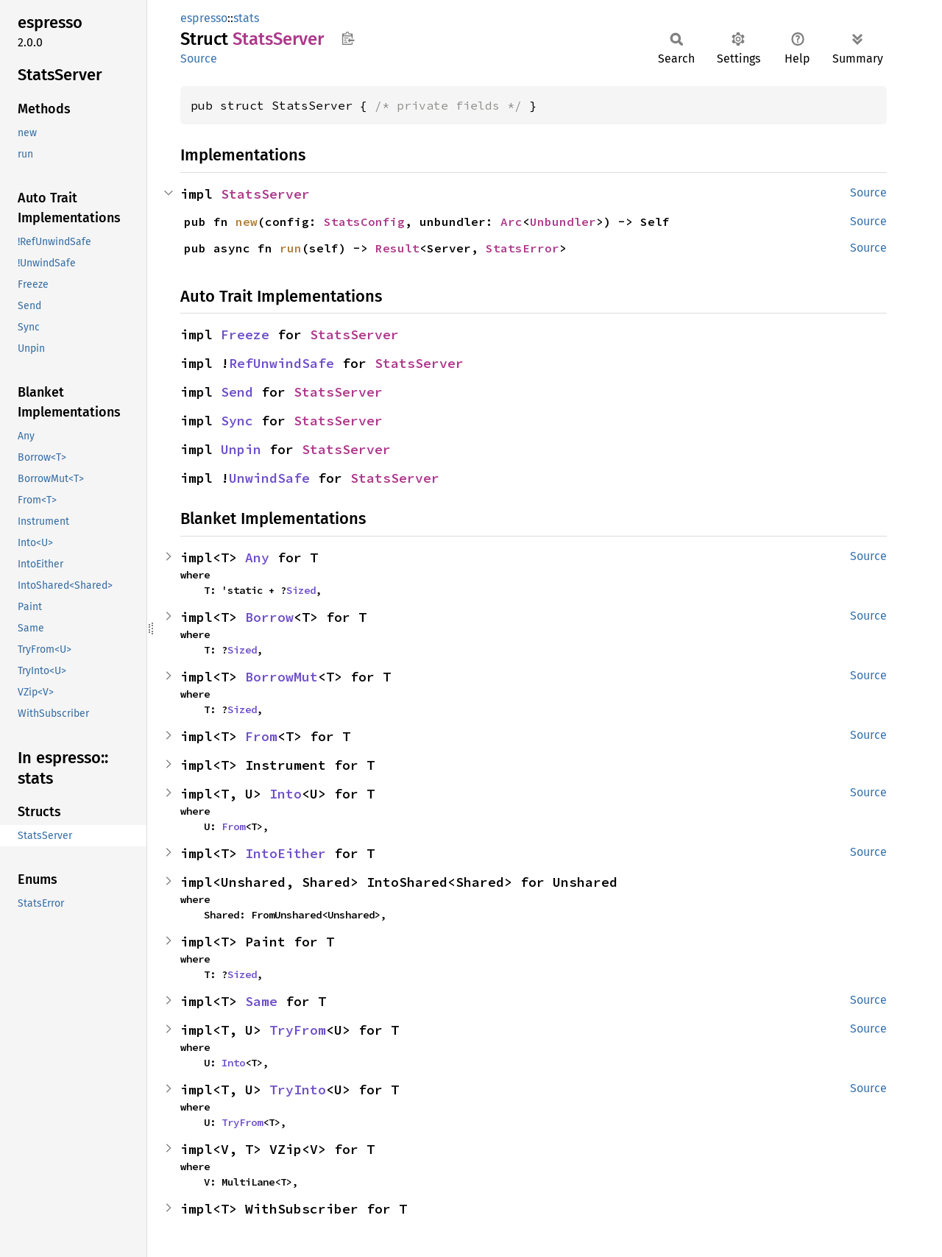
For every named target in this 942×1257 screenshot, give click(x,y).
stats (246, 18)
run (291, 248)
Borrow (269, 617)
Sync (237, 420)
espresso (203, 18)
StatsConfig (364, 221)
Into (285, 793)
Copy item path (348, 38)
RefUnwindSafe (281, 363)
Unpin (241, 449)
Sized (301, 590)
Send (237, 391)
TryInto (297, 1089)
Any (257, 557)
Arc (511, 221)
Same (261, 1001)
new (247, 221)
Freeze (245, 334)
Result (397, 248)
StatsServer (265, 193)
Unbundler (563, 221)
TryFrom (297, 1029)
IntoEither (285, 853)
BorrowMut (281, 676)
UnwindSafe (269, 478)
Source (198, 58)
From (261, 736)
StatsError (522, 248)
